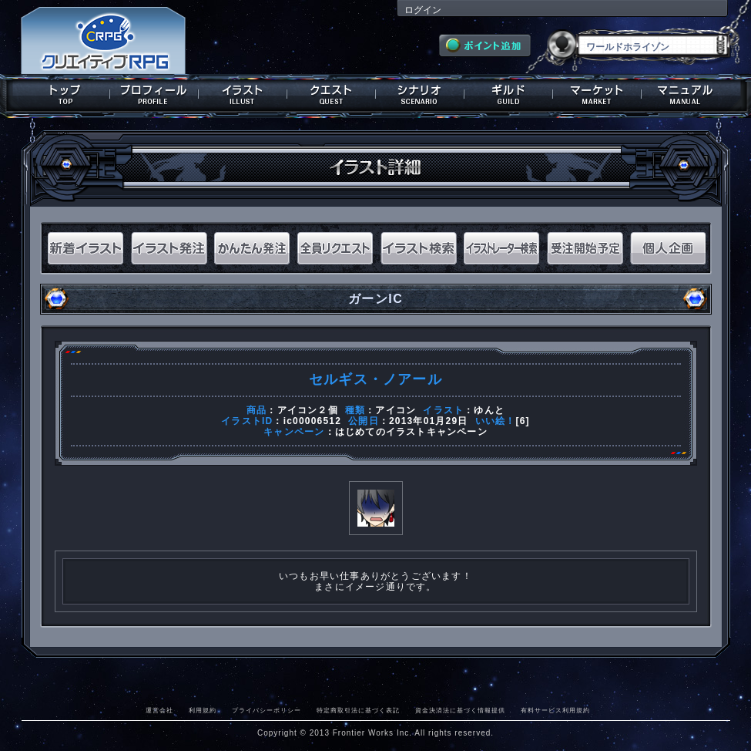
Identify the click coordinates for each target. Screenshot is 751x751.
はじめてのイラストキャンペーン (411, 431)
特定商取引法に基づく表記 (358, 710)
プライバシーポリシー (266, 710)
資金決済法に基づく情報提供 (460, 710)
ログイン (422, 10)
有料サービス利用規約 (555, 710)
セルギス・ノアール (375, 379)
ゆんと (489, 410)
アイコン (395, 410)
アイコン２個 (307, 410)
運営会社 (159, 710)
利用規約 (202, 710)
